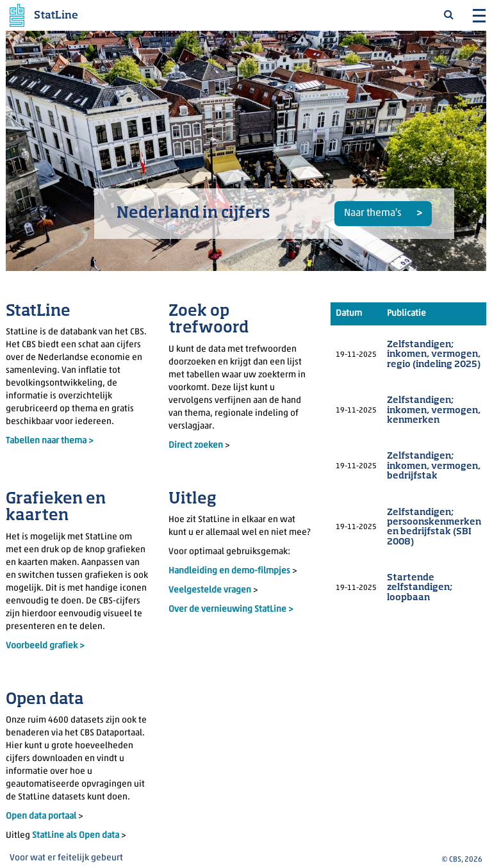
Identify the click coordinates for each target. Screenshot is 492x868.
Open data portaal (42, 816)
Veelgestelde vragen (210, 590)
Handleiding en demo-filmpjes (229, 571)
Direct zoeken (195, 445)
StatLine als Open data (76, 835)
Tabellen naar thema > (50, 441)
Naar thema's (373, 213)
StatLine (56, 16)
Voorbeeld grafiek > (45, 646)
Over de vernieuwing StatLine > (230, 609)
